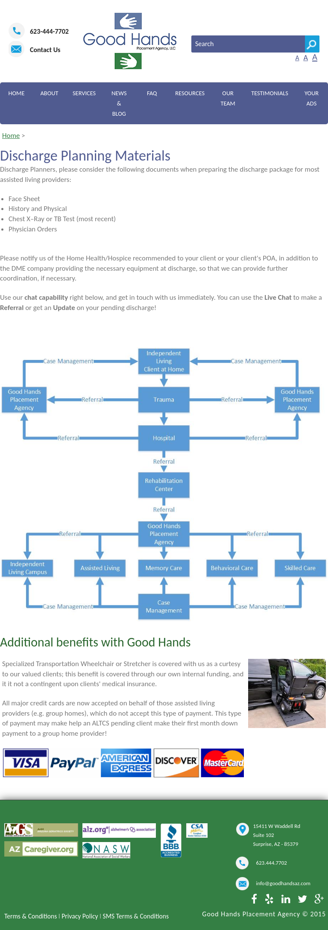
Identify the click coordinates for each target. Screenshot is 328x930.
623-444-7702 (49, 31)
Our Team (227, 98)
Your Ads (312, 98)
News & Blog (118, 103)
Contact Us (45, 50)
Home (16, 93)
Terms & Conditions (30, 916)
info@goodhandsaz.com (283, 883)
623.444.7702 (271, 863)
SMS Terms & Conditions (136, 916)
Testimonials (270, 93)
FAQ (151, 93)
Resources (190, 93)
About (49, 93)
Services (84, 93)
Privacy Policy (80, 916)
